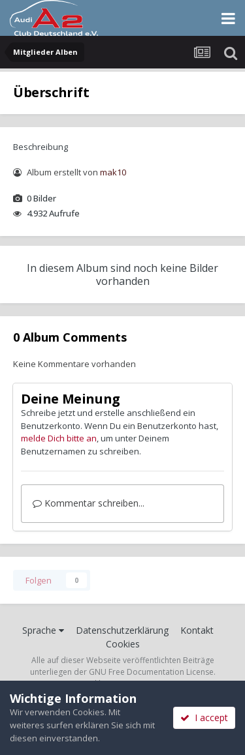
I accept (204, 717)
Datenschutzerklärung (122, 630)
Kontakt (197, 630)
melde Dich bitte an (59, 438)
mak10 (113, 172)
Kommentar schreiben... (88, 503)
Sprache (43, 630)
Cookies (123, 644)
